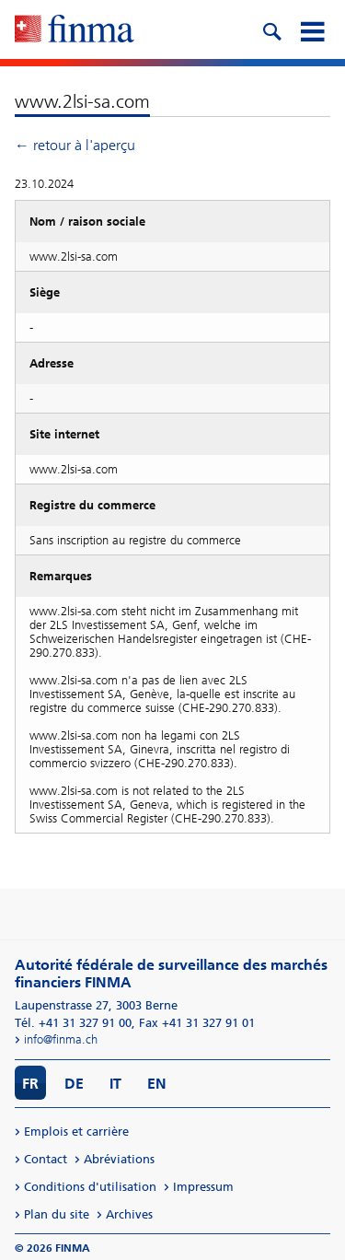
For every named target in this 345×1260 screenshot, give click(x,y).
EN (157, 1083)
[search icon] (271, 29)
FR (30, 1083)
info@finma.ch (61, 1039)
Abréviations (119, 1159)
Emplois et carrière (76, 1131)
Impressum (203, 1187)
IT (115, 1083)
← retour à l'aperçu (75, 145)
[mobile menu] (311, 29)
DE (74, 1083)
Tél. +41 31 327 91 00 (73, 1023)
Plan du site (56, 1214)
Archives (129, 1214)
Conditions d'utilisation (90, 1187)
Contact (45, 1159)
